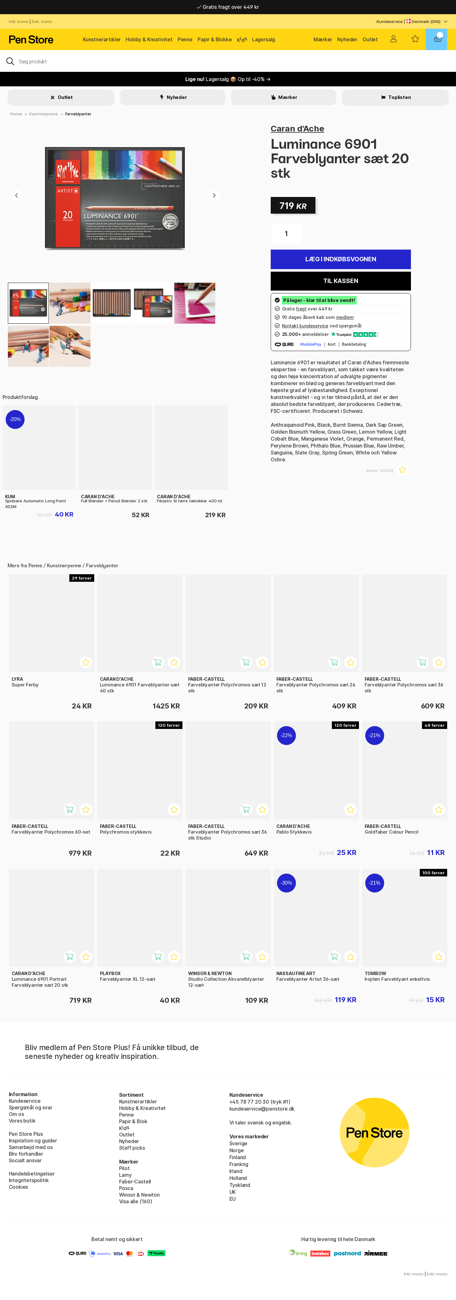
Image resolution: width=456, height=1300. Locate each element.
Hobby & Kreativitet (149, 39)
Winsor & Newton (139, 1195)
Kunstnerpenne (43, 114)
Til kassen (340, 281)
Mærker (323, 39)
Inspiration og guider (33, 1140)
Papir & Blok (133, 1121)
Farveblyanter (78, 114)
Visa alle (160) (135, 1201)
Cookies (18, 1187)
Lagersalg (263, 39)
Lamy (125, 1175)
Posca (126, 1188)
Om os (16, 1114)
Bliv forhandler (26, 1154)
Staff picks (132, 1148)
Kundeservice (390, 21)
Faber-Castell (135, 1181)
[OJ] (228, 61)
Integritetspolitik (29, 1180)
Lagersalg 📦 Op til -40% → (227, 79)
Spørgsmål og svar (30, 1107)
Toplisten (399, 97)
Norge (236, 1150)
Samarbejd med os (31, 1147)
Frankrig (239, 1164)
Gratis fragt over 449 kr (228, 7)
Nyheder (347, 39)
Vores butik (22, 1121)
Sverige (238, 1143)
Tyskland (240, 1185)
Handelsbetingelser (32, 1173)
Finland (237, 1157)
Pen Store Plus (26, 1134)
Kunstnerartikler (102, 39)
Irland (235, 1171)
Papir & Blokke (215, 39)
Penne (185, 39)
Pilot (124, 1168)
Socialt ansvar (25, 1160)
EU (232, 1199)
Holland (238, 1178)
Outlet (370, 39)
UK (232, 1192)
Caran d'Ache (297, 128)
